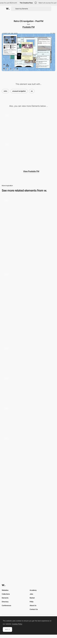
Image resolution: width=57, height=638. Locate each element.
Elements (5, 598)
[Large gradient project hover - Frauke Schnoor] (28, 321)
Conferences (6, 605)
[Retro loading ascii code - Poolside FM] (28, 153)
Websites (5, 590)
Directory (5, 602)
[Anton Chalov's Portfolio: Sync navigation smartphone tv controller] (28, 418)
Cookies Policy (17, 624)
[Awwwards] (7, 9)
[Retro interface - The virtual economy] (28, 247)
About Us (33, 605)
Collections (6, 594)
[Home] (28, 388)
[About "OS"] (28, 448)
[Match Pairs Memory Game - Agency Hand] (28, 357)
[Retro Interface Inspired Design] (28, 284)
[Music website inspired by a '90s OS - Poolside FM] (28, 124)
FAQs (31, 602)
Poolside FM (28, 27)
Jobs (31, 594)
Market (32, 598)
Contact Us (34, 609)
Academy (33, 590)
